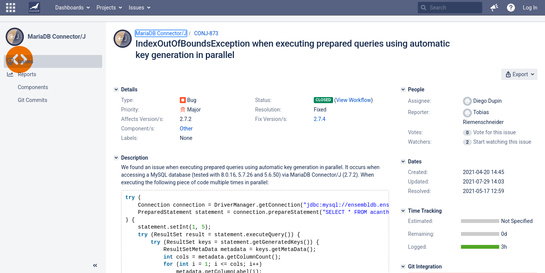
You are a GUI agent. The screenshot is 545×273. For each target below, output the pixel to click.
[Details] (116, 89)
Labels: (129, 138)
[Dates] (403, 161)
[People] (403, 89)
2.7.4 (319, 119)
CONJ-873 (206, 33)
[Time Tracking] (403, 210)
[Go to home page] (34, 7)
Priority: (130, 110)
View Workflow (353, 100)
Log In (530, 8)
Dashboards (69, 8)
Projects (106, 8)
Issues (136, 8)
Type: (127, 100)
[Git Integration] (403, 266)
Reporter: (419, 112)
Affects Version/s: (142, 119)
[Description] (116, 157)
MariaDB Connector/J (57, 36)
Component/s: (138, 129)
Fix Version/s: (271, 119)
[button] (10, 7)
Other (186, 129)
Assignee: (419, 101)
